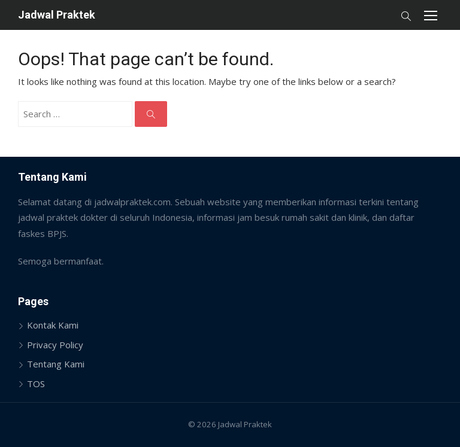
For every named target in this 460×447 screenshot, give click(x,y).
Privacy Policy (55, 345)
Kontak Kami (52, 325)
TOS (36, 384)
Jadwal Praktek (56, 14)
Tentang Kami (55, 364)
